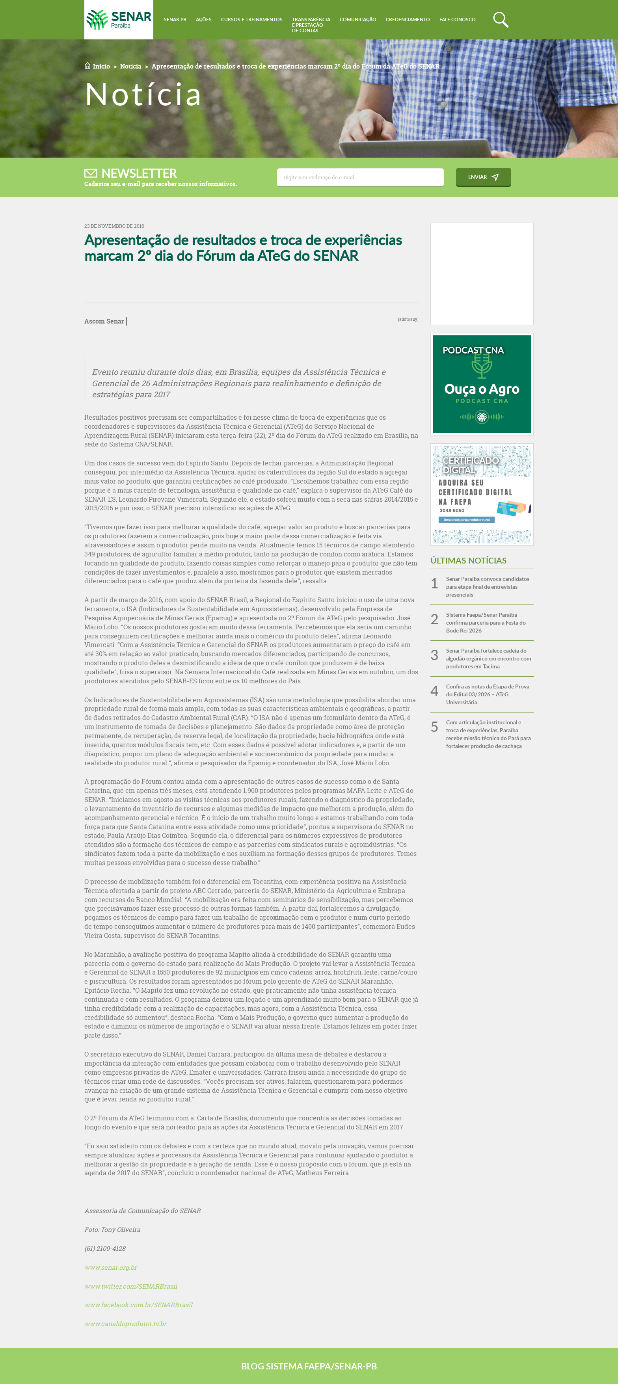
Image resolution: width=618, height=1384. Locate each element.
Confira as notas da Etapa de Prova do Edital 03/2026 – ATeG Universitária (487, 694)
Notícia (130, 66)
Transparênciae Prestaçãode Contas (311, 25)
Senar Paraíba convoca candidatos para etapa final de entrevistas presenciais (487, 586)
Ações (204, 19)
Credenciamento (408, 19)
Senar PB (175, 19)
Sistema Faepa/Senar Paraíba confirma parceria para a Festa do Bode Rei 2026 (486, 622)
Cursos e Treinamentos (252, 19)
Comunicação (358, 19)
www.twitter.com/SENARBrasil (130, 1286)
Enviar (477, 176)
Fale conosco (457, 19)
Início (101, 66)
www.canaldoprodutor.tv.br (125, 1323)
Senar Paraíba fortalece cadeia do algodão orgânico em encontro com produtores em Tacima (488, 658)
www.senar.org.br (110, 1267)
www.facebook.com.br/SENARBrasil (138, 1304)
